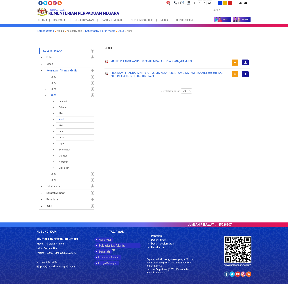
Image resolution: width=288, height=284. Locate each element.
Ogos (61, 143)
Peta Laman (158, 247)
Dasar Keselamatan (162, 243)
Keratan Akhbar (55, 192)
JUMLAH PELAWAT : (211, 224)
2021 (53, 180)
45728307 (234, 224)
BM (241, 2)
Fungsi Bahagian (107, 263)
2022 (53, 174)
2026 (53, 77)
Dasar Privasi (158, 239)
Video (49, 63)
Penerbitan (52, 199)
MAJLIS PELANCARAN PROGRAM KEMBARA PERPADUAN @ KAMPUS (151, 61)
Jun (61, 131)
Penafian (156, 235)
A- (200, 3)
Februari (63, 107)
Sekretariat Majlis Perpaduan (111, 245)
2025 (53, 83)
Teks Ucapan (53, 186)
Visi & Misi (104, 239)
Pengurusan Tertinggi (109, 257)
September (64, 149)
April (61, 119)
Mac (61, 113)
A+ (209, 3)
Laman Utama (45, 30)
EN (245, 2)
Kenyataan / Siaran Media (100, 30)
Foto (49, 57)
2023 (121, 30)
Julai (61, 137)
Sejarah (104, 251)
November (64, 162)
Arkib (49, 206)
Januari (63, 101)
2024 (53, 89)
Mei (61, 125)
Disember (64, 168)
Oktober (63, 155)
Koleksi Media (52, 50)
